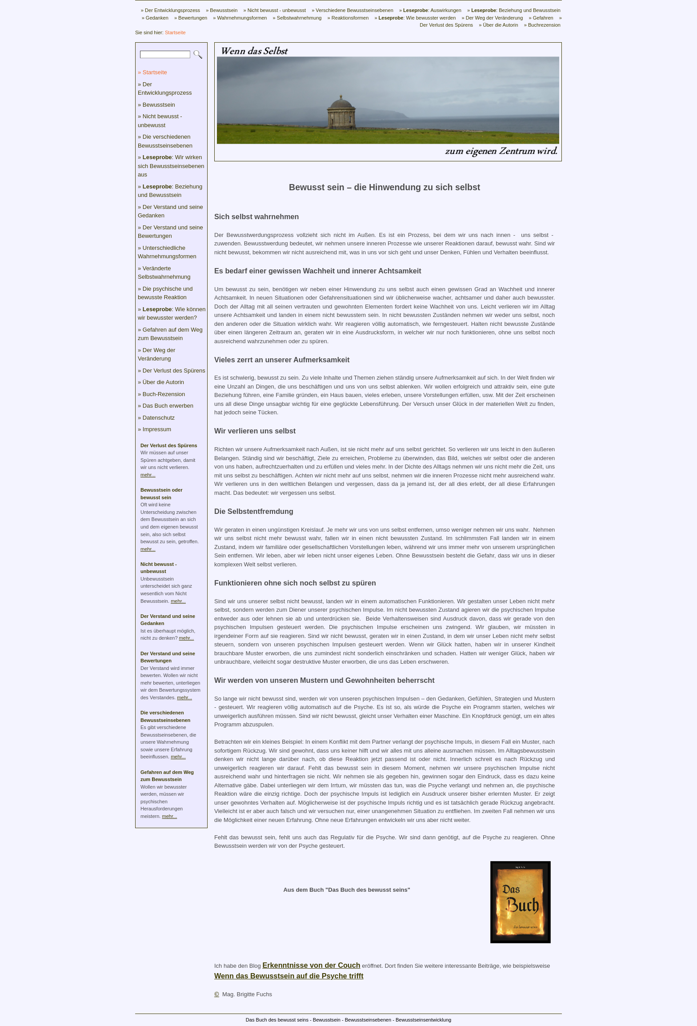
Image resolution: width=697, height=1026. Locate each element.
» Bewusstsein (221, 10)
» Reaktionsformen (348, 17)
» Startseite (152, 72)
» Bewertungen (190, 17)
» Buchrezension (542, 25)
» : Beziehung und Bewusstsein (514, 10)
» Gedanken (155, 17)
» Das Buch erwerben (165, 405)
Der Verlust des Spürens (168, 445)
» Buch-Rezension (161, 394)
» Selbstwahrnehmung (297, 17)
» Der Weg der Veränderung (492, 17)
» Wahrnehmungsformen (240, 17)
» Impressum (154, 429)
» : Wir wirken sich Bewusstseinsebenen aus (171, 166)
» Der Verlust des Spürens (171, 370)
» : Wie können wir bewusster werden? (171, 313)
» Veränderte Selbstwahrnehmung (164, 273)
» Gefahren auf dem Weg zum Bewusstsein (170, 334)
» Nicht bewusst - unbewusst (274, 10)
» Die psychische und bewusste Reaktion (165, 293)
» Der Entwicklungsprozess (170, 10)
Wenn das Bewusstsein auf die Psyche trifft (289, 976)
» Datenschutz (156, 417)
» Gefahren (541, 17)
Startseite (175, 32)
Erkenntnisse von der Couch (311, 965)
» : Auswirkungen (430, 10)
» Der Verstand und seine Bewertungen (170, 232)
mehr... (148, 474)
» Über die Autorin (498, 25)
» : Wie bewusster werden (415, 17)
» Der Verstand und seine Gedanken (170, 211)
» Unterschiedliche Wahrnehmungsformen (167, 252)
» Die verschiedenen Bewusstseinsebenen (165, 141)
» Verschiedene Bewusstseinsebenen (352, 10)
